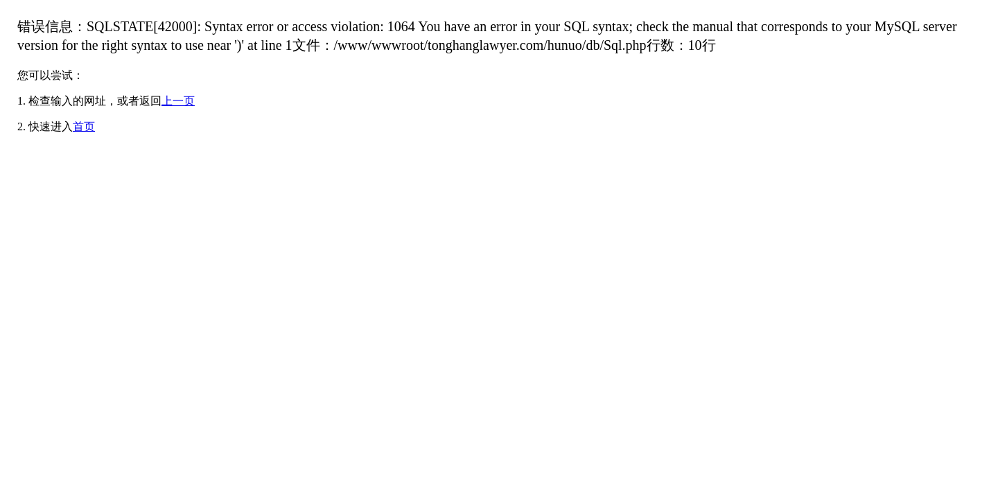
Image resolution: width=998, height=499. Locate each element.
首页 (84, 126)
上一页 (178, 101)
